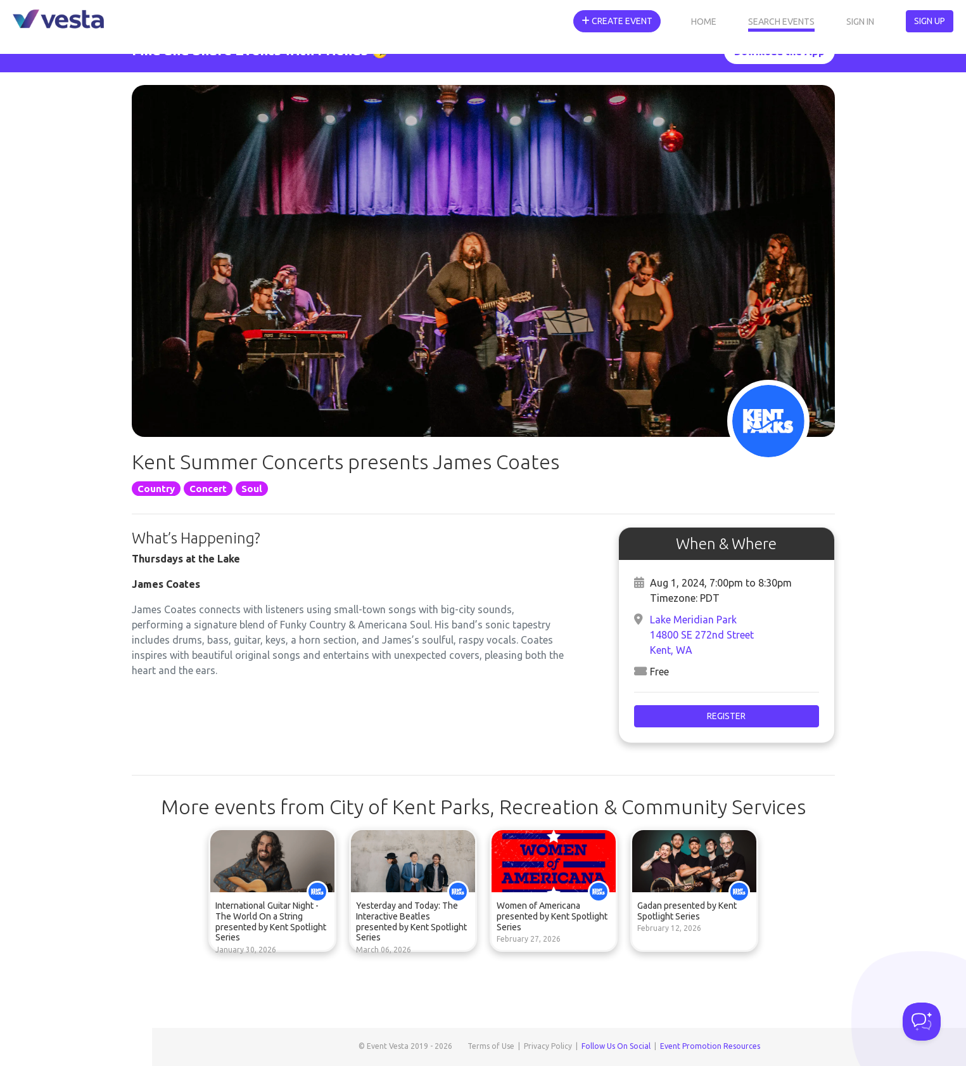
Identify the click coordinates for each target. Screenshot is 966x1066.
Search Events (781, 21)
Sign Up (929, 21)
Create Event (617, 21)
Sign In (860, 21)
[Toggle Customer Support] (922, 1022)
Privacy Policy (548, 1046)
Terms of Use (490, 1046)
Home (703, 21)
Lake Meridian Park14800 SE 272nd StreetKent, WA (702, 635)
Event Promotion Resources (710, 1046)
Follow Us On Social (616, 1046)
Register (726, 716)
